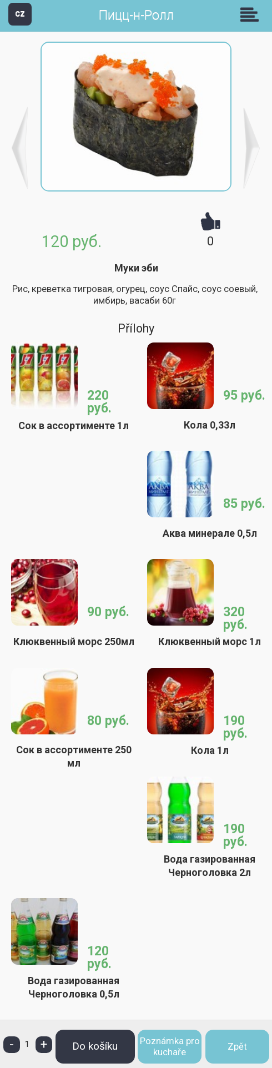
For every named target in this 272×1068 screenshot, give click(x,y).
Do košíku (95, 1046)
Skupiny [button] (252, 14)
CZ (20, 13)
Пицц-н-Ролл (136, 15)
